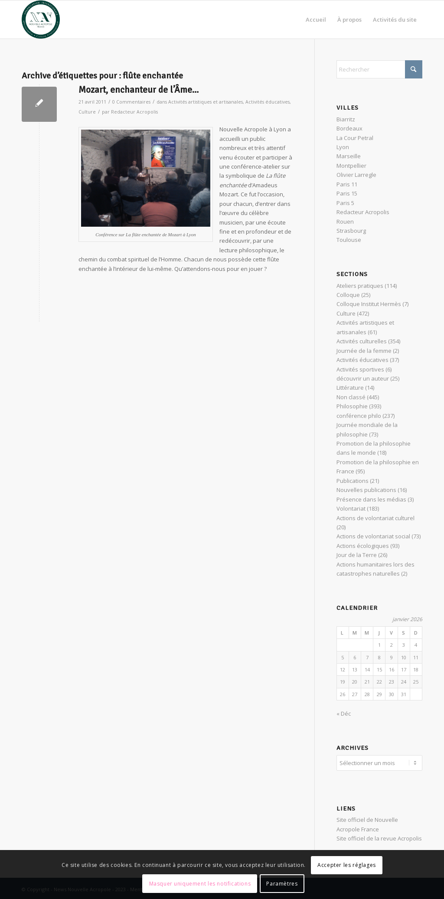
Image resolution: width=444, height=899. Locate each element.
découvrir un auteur (362, 378)
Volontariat (351, 508)
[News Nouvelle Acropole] (41, 19)
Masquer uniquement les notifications (200, 883)
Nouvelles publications (366, 490)
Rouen (345, 221)
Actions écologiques (362, 546)
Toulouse (348, 240)
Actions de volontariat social (373, 536)
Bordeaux (349, 128)
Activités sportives (360, 369)
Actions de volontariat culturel (375, 518)
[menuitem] (316, 19)
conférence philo (358, 416)
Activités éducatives (267, 102)
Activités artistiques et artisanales (205, 102)
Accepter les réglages (346, 865)
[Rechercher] (379, 69)
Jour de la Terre (356, 555)
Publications (352, 481)
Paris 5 (345, 203)
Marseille (348, 156)
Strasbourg (351, 231)
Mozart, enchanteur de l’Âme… (138, 89)
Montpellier (351, 165)
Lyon (342, 147)
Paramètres (281, 883)
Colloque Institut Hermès (368, 304)
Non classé (351, 397)
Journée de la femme (364, 351)
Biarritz (345, 119)
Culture (87, 112)
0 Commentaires (131, 102)
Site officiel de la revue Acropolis (379, 837)
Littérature (350, 387)
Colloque (348, 295)
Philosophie (352, 406)
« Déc (343, 713)
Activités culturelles (361, 341)
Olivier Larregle (356, 175)
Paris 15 (346, 193)
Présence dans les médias (371, 499)
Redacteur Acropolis (134, 112)
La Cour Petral (354, 138)
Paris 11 (346, 184)
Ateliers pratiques (359, 286)
